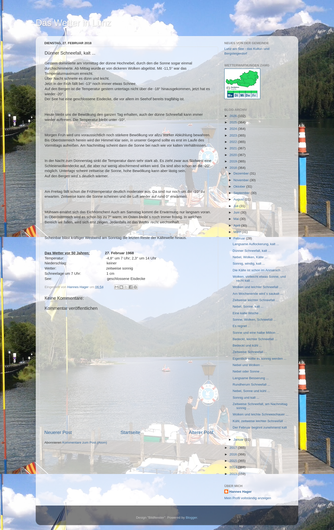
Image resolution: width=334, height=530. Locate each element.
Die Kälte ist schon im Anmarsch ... (258, 270)
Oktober (239, 186)
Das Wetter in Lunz (73, 23)
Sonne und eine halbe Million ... (256, 332)
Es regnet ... (242, 326)
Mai (236, 219)
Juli (236, 206)
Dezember (241, 173)
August (239, 199)
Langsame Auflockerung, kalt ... (256, 244)
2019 (233, 161)
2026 (233, 116)
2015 (233, 461)
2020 (233, 155)
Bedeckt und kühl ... (247, 345)
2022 (233, 142)
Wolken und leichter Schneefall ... (257, 287)
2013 (233, 474)
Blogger (191, 517)
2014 (233, 467)
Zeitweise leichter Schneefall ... (256, 300)
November (241, 180)
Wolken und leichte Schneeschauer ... (260, 414)
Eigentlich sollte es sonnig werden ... (259, 358)
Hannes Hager (240, 491)
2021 (233, 148)
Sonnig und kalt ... (246, 397)
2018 (233, 168)
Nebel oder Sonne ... (248, 371)
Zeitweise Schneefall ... (250, 352)
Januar (239, 439)
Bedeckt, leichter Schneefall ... (255, 339)
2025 (233, 122)
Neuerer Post (58, 432)
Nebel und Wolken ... (248, 365)
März (237, 232)
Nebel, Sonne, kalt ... (248, 306)
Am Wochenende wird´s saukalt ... (258, 293)
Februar (239, 238)
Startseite (130, 432)
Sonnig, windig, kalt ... (249, 263)
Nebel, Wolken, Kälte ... (250, 257)
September (242, 193)
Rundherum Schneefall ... (251, 384)
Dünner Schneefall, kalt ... (252, 251)
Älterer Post (201, 432)
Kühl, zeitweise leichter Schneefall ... (260, 421)
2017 (233, 448)
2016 (233, 454)
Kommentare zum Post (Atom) (84, 442)
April (237, 225)
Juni (237, 212)
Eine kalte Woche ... (247, 313)
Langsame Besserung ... (251, 378)
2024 (233, 129)
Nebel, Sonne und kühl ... (251, 391)
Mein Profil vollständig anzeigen (247, 498)
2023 (233, 135)
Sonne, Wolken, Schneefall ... (254, 319)
